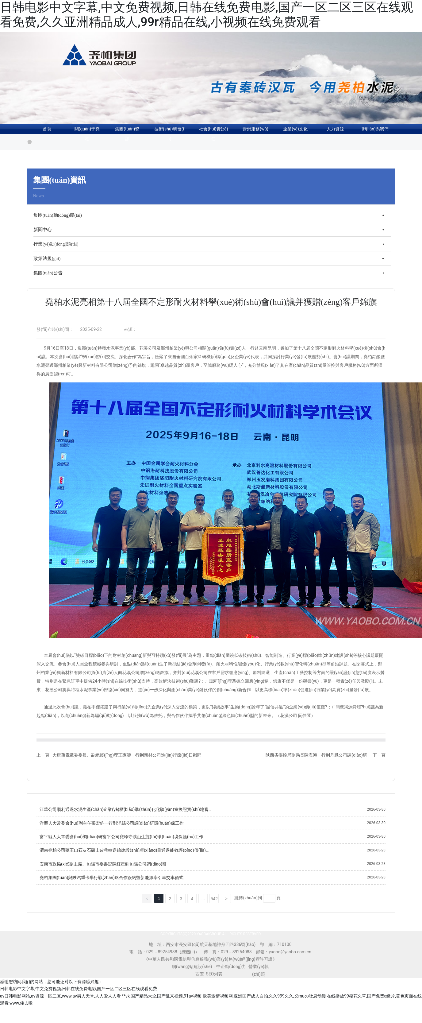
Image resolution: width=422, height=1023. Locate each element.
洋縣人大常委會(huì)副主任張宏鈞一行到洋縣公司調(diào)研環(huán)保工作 (112, 830)
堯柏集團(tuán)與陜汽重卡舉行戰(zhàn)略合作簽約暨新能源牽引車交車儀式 (111, 885)
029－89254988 (161, 959)
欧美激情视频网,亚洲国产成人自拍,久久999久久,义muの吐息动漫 (264, 1003)
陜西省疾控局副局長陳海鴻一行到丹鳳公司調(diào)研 (316, 762)
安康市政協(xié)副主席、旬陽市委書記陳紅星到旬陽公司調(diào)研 (103, 871)
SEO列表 (214, 981)
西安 (199, 981)
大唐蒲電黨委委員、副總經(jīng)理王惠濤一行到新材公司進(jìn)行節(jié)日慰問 (126, 762)
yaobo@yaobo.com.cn (290, 959)
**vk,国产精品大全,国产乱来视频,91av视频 (161, 1003)
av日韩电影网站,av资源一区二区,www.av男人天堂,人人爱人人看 (60, 1003)
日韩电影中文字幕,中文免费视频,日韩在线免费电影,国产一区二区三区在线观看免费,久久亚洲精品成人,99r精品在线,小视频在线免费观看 (206, 14)
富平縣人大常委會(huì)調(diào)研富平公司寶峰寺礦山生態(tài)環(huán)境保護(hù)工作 (121, 844)
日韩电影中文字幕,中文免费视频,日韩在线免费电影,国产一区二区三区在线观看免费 (78, 996)
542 (214, 906)
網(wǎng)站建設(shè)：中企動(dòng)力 (209, 973)
